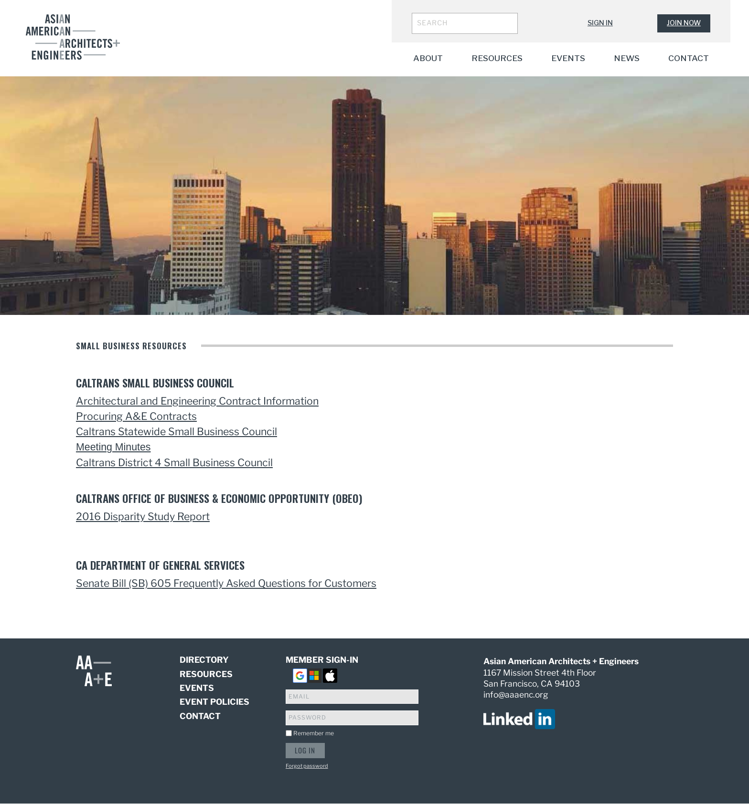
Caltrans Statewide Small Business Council (176, 431)
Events (568, 58)
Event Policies (214, 702)
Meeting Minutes (113, 447)
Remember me (313, 733)
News (627, 58)
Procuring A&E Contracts (136, 416)
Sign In (600, 23)
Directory (204, 660)
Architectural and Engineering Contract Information (197, 401)
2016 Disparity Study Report (143, 516)
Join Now (684, 23)
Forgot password (307, 765)
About (428, 58)
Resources (497, 58)
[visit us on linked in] (519, 718)
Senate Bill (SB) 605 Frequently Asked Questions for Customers (226, 583)
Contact (688, 58)
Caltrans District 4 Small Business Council (174, 462)
